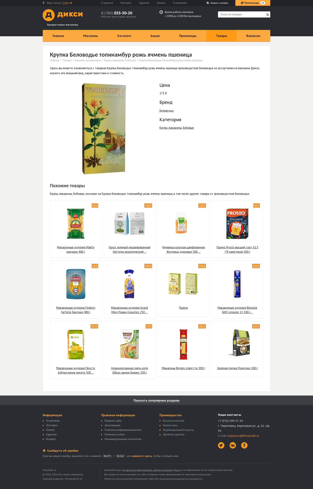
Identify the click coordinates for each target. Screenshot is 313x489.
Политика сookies (115, 434)
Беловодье (166, 110)
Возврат (51, 439)
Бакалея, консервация (88, 60)
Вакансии (253, 36)
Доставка (51, 425)
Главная (58, 36)
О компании (180, 3)
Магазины (90, 36)
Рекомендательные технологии (123, 439)
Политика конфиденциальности (123, 430)
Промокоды (187, 36)
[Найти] (267, 14)
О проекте (107, 3)
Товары (221, 36)
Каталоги (124, 36)
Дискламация (112, 425)
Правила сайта (113, 420)
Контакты (126, 3)
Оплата (161, 3)
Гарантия (144, 3)
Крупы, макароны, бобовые (120, 60)
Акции (217, 3)
